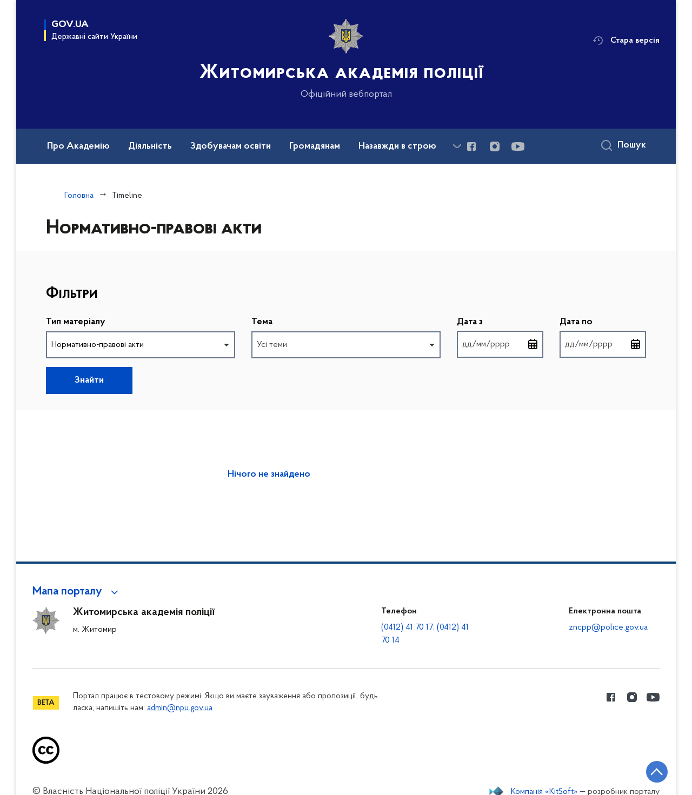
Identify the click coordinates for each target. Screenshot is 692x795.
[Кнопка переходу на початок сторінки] (651, 770)
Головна (79, 195)
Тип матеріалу (75, 322)
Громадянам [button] (314, 146)
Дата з (470, 323)
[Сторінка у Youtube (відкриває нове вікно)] (517, 146)
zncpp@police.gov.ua (608, 627)
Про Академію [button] (78, 146)
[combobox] (140, 344)
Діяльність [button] (150, 146)
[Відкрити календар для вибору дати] (533, 344)
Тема (261, 322)
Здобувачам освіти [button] (230, 146)
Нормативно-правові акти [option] (97, 344)
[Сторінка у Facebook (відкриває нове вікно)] (471, 146)
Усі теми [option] (272, 344)
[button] (77, 591)
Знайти (89, 380)
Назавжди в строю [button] (397, 146)
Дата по (576, 323)
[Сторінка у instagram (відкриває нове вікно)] (494, 146)
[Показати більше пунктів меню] (457, 146)
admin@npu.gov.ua (179, 708)
